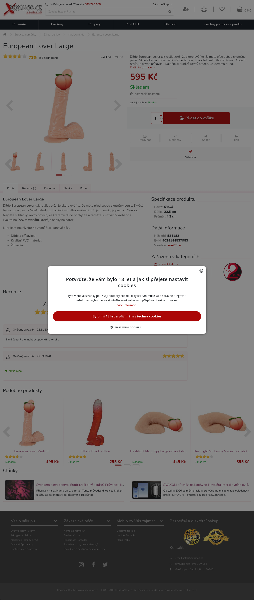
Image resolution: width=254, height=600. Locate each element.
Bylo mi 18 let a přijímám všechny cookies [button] (127, 316)
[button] (127, 327)
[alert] (127, 300)
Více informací (127, 305)
